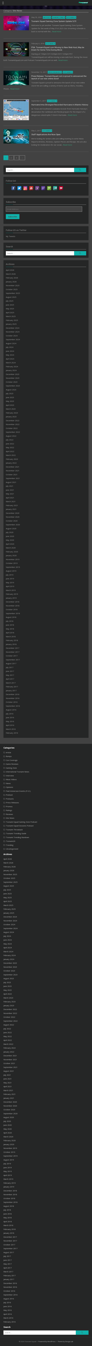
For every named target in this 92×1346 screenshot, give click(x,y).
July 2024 (9, 347)
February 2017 (12, 686)
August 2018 (11, 617)
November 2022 (13, 424)
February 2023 (12, 413)
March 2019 (11, 590)
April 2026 (10, 270)
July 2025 (9, 301)
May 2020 (10, 540)
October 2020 (12, 521)
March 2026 (11, 274)
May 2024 (10, 355)
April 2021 (10, 497)
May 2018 (10, 629)
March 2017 (11, 683)
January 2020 (11, 555)
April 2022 (10, 451)
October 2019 (12, 563)
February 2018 (12, 640)
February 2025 (12, 320)
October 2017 (12, 656)
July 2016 (9, 713)
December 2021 (12, 467)
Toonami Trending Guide (16, 833)
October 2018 (12, 609)
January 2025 (11, 324)
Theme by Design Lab (65, 1341)
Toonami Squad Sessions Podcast (20, 826)
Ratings (9, 810)
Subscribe (12, 216)
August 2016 (11, 710)
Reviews (9, 814)
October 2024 (12, 335)
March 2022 (11, 455)
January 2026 (11, 281)
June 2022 (10, 443)
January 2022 (11, 463)
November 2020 (13, 517)
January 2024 (11, 370)
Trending (9, 845)
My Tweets (10, 236)
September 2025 (13, 293)
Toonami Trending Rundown (17, 837)
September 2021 (13, 478)
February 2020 (12, 551)
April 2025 (10, 312)
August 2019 (11, 571)
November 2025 (13, 285)
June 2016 (10, 717)
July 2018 (9, 621)
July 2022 (9, 440)
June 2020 (10, 536)
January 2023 (11, 416)
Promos (9, 806)
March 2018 (11, 636)
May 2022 (10, 447)
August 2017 (11, 663)
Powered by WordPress (47, 1341)
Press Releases (54, 72)
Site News (71, 17)
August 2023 (11, 389)
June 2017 (10, 671)
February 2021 (12, 505)
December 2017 (12, 648)
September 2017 (13, 659)
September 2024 (13, 339)
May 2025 (10, 308)
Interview (10, 775)
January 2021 (11, 509)
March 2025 (11, 316)
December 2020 (12, 513)
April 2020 (10, 544)
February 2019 (12, 594)
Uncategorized (12, 849)
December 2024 (12, 328)
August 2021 (11, 482)
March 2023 (11, 409)
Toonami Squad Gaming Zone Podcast (21, 822)
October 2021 (12, 474)
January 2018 (11, 644)
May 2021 (10, 494)
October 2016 (12, 702)
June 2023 (10, 397)
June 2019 (10, 578)
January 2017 (11, 690)
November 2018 (13, 605)
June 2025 (10, 305)
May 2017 (10, 675)
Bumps (9, 756)
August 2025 (11, 297)
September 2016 (13, 706)
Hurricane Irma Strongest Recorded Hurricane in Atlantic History (59, 104)
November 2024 (13, 332)
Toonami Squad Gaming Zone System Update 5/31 (54, 21)
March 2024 (11, 362)
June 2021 (10, 490)
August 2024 (11, 343)
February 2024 (12, 366)
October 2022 (12, 428)
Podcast (9, 795)
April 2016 (10, 725)
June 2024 (10, 351)
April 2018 (10, 632)
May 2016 (10, 721)
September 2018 (13, 613)
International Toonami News (17, 771)
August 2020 (11, 528)
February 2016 (12, 733)
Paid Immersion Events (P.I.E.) (18, 791)
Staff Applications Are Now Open (46, 134)
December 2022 (12, 420)
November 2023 (13, 378)
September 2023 (13, 386)
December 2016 (12, 694)
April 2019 (10, 586)
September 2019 (13, 567)
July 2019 (9, 575)
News (8, 783)
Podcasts (10, 799)
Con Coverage (12, 760)
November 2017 (13, 652)
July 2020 (9, 532)
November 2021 (13, 470)
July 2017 (9, 667)
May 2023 (10, 401)
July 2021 (9, 486)
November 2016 (13, 698)
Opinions (9, 787)
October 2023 (12, 382)
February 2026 (12, 278)
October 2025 (12, 289)
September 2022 (13, 432)
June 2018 (10, 625)
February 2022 (12, 459)
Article (46, 17)
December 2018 (12, 602)
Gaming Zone (58, 17)
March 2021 (11, 501)
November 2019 (13, 559)
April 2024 (10, 359)
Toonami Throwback (14, 829)
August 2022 (11, 436)
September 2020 (13, 524)
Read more (56, 31)
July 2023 (9, 393)
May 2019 (10, 582)
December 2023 (12, 374)
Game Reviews (12, 764)
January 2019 (11, 598)
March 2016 (11, 729)
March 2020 (11, 548)
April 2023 (10, 405)
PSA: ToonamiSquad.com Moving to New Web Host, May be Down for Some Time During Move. (57, 48)
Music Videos (11, 779)
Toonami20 (10, 841)
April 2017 (10, 679)
